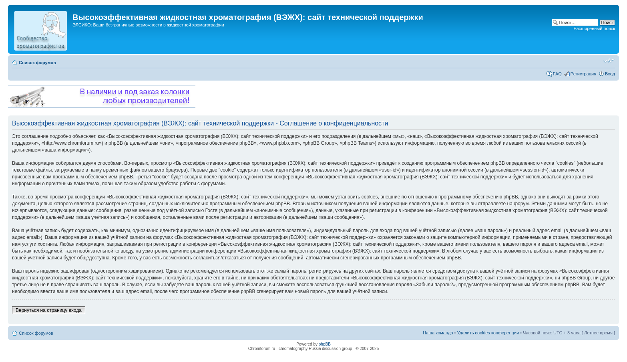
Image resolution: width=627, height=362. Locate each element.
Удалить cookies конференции (488, 332)
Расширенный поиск (594, 28)
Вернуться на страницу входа (49, 310)
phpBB (325, 344)
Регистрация (583, 73)
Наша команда (438, 332)
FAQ (557, 73)
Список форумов (37, 62)
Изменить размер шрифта (609, 61)
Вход (610, 73)
